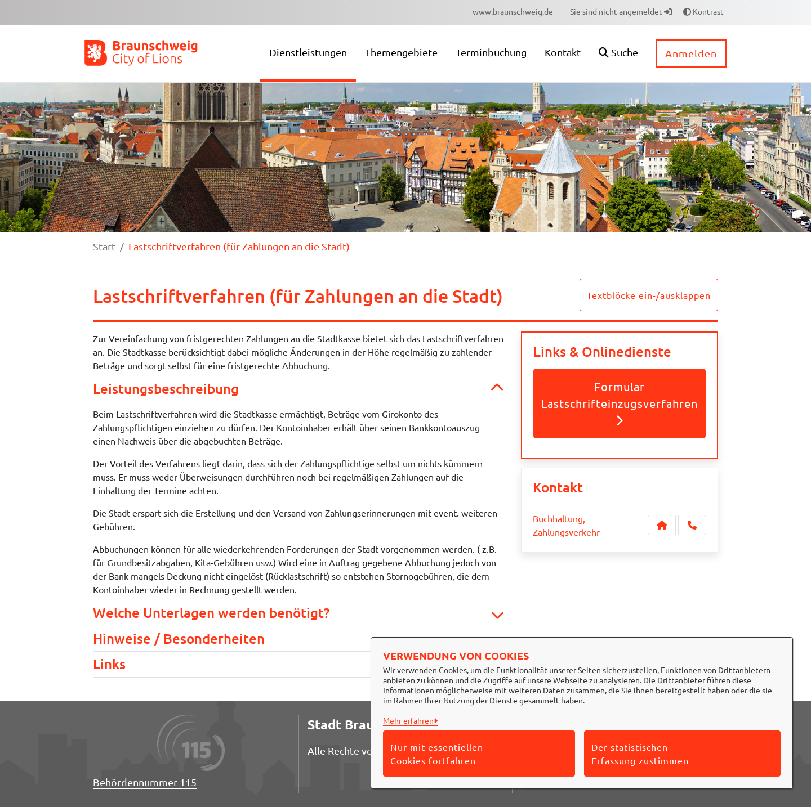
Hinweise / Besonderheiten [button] (298, 639)
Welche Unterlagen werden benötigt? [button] (298, 613)
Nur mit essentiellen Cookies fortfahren (436, 753)
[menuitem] (513, 11)
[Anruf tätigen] (692, 525)
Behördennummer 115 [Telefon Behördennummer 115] (145, 782)
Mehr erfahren (408, 720)
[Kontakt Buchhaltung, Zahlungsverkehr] (662, 525)
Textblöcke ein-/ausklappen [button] (649, 295)
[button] (618, 53)
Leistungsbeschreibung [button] (298, 389)
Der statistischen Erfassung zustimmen (640, 753)
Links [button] (298, 664)
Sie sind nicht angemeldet (621, 11)
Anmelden (691, 53)
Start (104, 246)
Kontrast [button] (703, 11)
